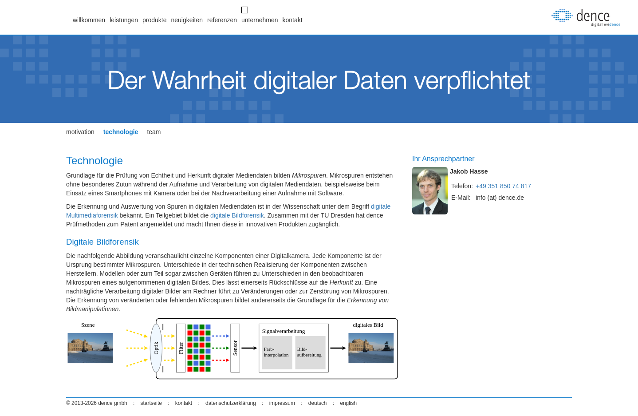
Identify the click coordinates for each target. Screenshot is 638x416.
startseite (151, 403)
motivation (80, 131)
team (154, 131)
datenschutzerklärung (230, 403)
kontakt (293, 20)
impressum (282, 403)
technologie (120, 131)
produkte (154, 20)
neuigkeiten (187, 20)
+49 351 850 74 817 (503, 186)
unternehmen (259, 20)
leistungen (124, 20)
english (348, 403)
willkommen (89, 20)
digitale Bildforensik (237, 215)
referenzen (222, 20)
